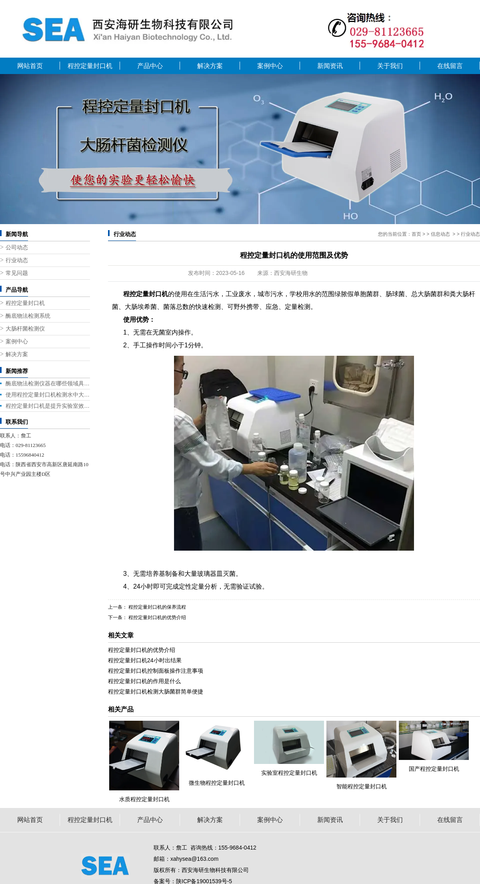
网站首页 (30, 65)
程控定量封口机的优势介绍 (156, 617)
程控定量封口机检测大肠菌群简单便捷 (155, 691)
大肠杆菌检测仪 (25, 329)
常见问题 (17, 273)
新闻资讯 (330, 65)
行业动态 (17, 260)
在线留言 (450, 65)
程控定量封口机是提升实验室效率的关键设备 (48, 406)
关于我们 (390, 65)
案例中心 (270, 65)
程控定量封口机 (90, 65)
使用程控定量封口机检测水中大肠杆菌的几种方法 (48, 394)
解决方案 (210, 65)
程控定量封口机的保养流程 (156, 607)
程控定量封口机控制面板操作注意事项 (155, 671)
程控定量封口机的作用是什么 (144, 681)
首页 (416, 234)
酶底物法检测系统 (28, 316)
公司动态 (17, 248)
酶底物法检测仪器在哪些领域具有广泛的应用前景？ (48, 383)
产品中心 (150, 65)
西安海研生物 (291, 273)
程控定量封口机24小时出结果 (145, 660)
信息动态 (440, 234)
